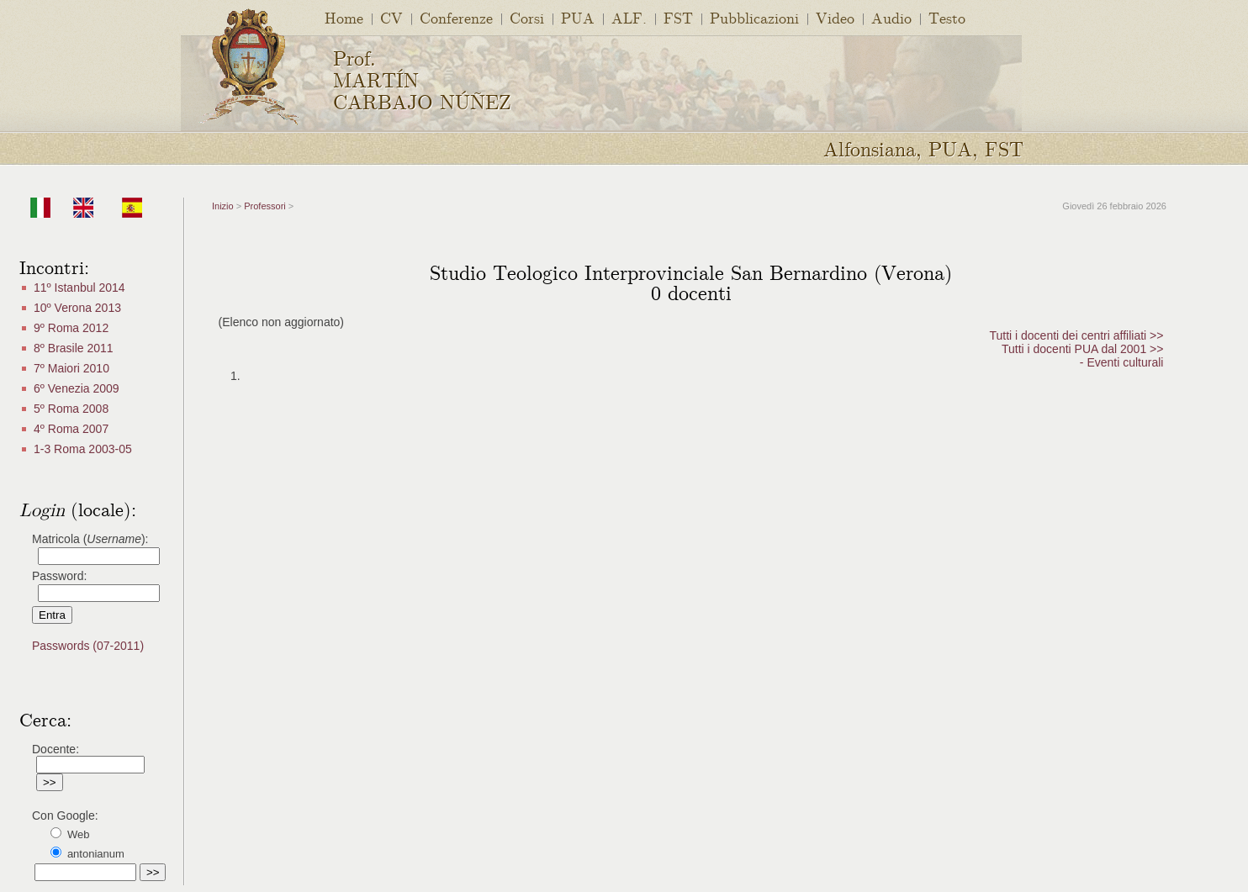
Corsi (527, 17)
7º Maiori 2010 (71, 368)
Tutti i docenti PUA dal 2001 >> (1083, 349)
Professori (265, 206)
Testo (946, 17)
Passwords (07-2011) (88, 645)
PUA (578, 17)
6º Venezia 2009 (76, 388)
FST (678, 17)
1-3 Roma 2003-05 (83, 449)
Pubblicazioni (754, 17)
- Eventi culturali (1122, 362)
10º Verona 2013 (77, 307)
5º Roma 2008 (71, 408)
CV (391, 17)
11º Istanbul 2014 (79, 287)
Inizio (223, 206)
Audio (891, 17)
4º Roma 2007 (71, 428)
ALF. (629, 17)
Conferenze (456, 17)
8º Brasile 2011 (74, 348)
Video (835, 17)
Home (344, 17)
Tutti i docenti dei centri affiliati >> (1076, 335)
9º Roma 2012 (71, 328)
